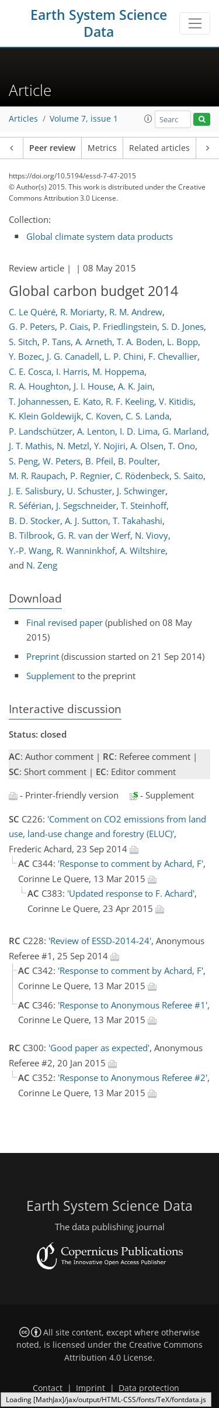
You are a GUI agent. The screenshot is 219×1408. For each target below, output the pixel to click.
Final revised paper (64, 622)
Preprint (42, 656)
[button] (148, 118)
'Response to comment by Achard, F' (130, 863)
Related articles (159, 148)
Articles (23, 118)
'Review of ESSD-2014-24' (99, 940)
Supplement (50, 675)
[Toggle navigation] (194, 23)
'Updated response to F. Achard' (130, 893)
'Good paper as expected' (99, 1048)
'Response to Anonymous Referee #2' (132, 1077)
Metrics (102, 148)
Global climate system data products (99, 236)
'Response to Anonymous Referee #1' (132, 1005)
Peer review (52, 148)
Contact (47, 1388)
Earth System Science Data (98, 23)
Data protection (149, 1388)
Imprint (90, 1388)
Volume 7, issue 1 (84, 118)
